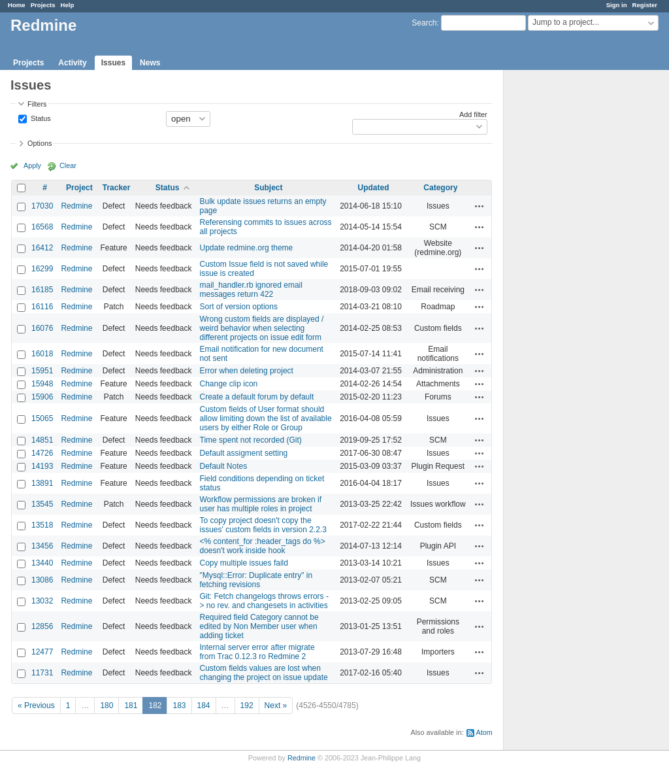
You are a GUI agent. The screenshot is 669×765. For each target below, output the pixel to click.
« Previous (36, 705)
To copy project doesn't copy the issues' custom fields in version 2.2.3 (263, 525)
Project (79, 187)
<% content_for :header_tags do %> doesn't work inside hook (262, 546)
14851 (42, 440)
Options (39, 143)
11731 (42, 672)
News (150, 62)
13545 (42, 504)
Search (424, 22)
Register (644, 4)
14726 (42, 453)
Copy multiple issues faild (244, 563)
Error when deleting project (246, 370)
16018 (42, 353)
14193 (42, 466)
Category (440, 187)
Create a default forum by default (257, 396)
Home (16, 4)
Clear (67, 165)
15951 (42, 370)
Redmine (76, 206)
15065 (42, 418)
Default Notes (224, 466)
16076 (42, 328)
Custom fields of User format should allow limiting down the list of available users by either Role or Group (266, 418)
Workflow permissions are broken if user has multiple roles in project (261, 504)
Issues (113, 62)
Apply (32, 165)
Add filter (473, 114)
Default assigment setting (244, 453)
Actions (479, 206)
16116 (42, 306)
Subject (268, 187)
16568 (42, 226)
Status (40, 118)
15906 (42, 396)
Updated (373, 187)
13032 (42, 600)
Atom (484, 732)
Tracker (117, 187)
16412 (42, 247)
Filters (36, 104)
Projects (43, 4)
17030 (42, 206)
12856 (42, 626)
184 (203, 705)
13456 (42, 546)
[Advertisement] (569, 275)
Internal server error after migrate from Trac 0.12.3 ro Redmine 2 (257, 652)
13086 (42, 580)
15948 (42, 383)
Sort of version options (239, 306)
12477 (42, 651)
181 (130, 705)
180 (106, 705)
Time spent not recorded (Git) (251, 440)
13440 (42, 563)
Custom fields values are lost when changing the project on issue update (264, 673)
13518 (42, 525)
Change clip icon (229, 383)
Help (67, 4)
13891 (42, 483)
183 (179, 705)
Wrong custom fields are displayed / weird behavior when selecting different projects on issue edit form (262, 328)
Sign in (616, 4)
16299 (42, 268)
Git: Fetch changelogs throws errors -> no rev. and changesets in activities (264, 601)
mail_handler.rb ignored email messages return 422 (251, 289)
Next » (276, 705)
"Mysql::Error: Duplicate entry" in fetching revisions (256, 580)
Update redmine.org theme (246, 247)
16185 (42, 289)
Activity (72, 62)
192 (246, 705)
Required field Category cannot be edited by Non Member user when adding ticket (259, 626)
